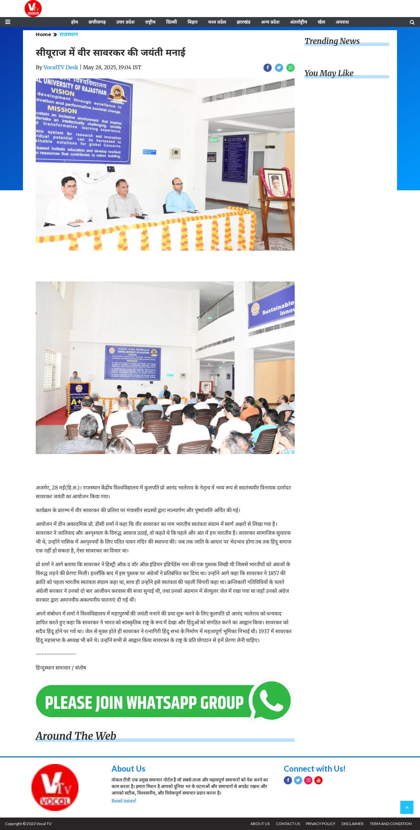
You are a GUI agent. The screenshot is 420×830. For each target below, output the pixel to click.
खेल (321, 22)
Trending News (332, 41)
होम (74, 22)
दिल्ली (171, 22)
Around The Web (76, 736)
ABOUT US (259, 823)
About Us (128, 769)
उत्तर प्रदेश (125, 22)
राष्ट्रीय (150, 22)
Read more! (124, 801)
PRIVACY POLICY (320, 823)
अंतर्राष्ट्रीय (298, 22)
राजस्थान (68, 34)
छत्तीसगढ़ (97, 22)
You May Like (329, 74)
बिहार (192, 22)
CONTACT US (288, 823)
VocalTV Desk (61, 67)
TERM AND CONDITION (391, 823)
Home (43, 34)
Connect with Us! (315, 769)
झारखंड (243, 22)
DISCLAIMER (353, 823)
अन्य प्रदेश (270, 22)
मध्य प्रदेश (217, 22)
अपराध (342, 22)
